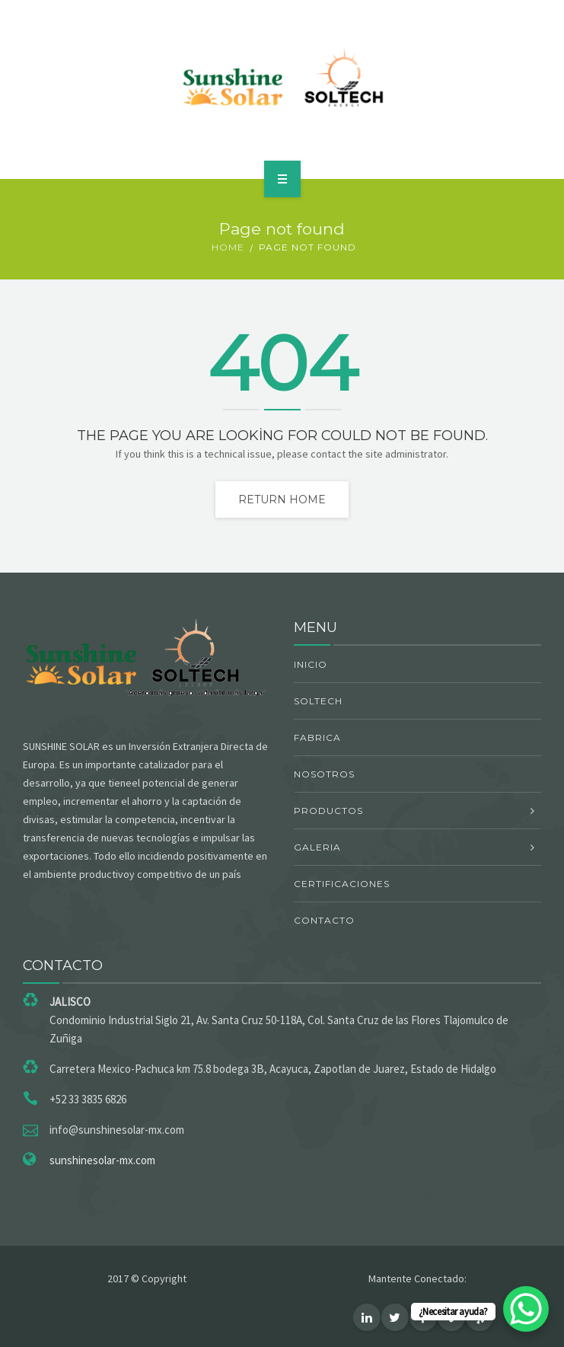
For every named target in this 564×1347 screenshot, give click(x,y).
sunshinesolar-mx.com (102, 1160)
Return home (282, 499)
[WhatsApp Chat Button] (526, 1309)
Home (228, 247)
